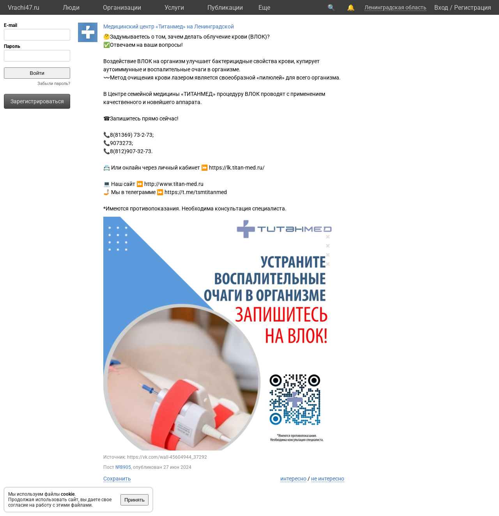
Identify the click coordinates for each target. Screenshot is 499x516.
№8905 (123, 467)
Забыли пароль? (53, 83)
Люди (71, 7)
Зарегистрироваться (37, 101)
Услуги (174, 7)
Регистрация (472, 7)
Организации (122, 7)
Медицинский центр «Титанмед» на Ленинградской (168, 26)
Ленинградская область (395, 7)
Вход (441, 7)
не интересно (327, 478)
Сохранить (117, 478)
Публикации (225, 7)
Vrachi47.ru (23, 7)
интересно (293, 478)
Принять (134, 500)
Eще (264, 7)
